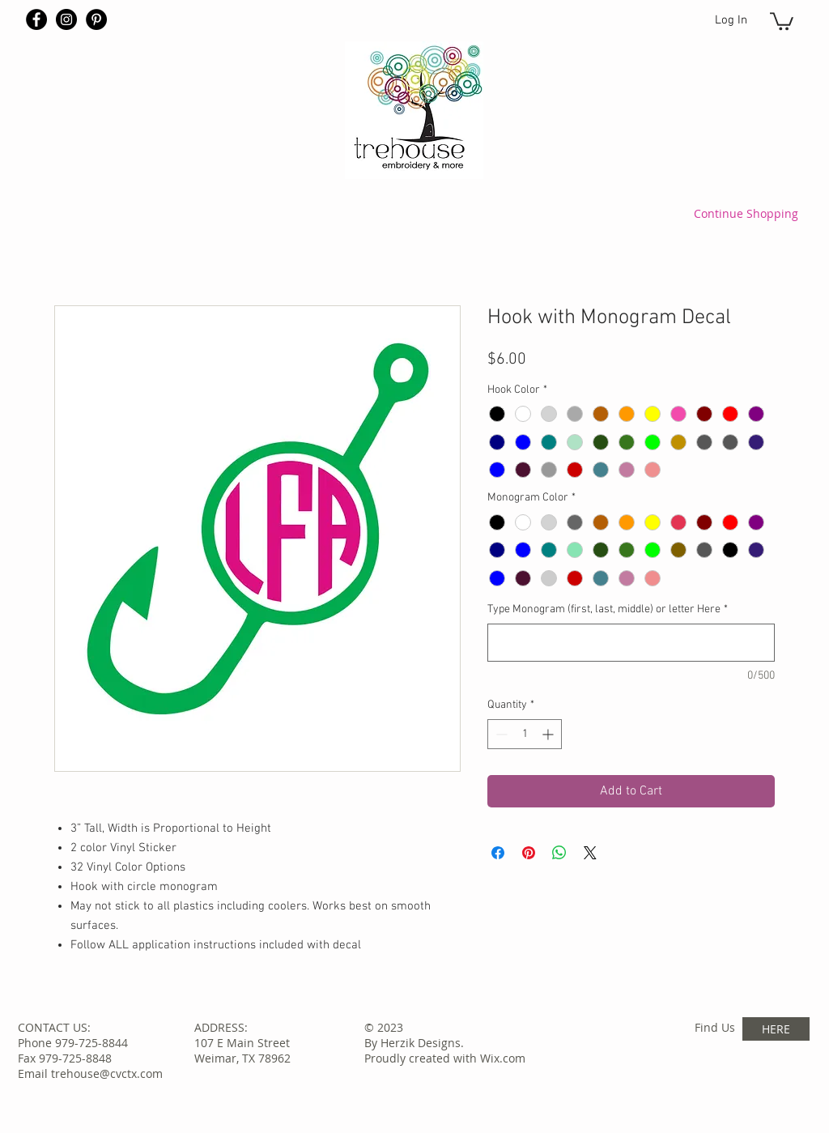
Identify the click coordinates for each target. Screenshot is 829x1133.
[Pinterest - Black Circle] (96, 19)
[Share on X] (590, 853)
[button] (781, 20)
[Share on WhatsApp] (559, 853)
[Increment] (549, 734)
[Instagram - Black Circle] (66, 19)
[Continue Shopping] (745, 213)
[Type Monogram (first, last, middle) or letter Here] (631, 642)
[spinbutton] (524, 734)
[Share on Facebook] (498, 853)
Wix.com (502, 1058)
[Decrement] (500, 734)
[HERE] (776, 1029)
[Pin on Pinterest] (528, 853)
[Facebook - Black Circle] (36, 19)
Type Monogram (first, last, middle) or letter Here (607, 609)
